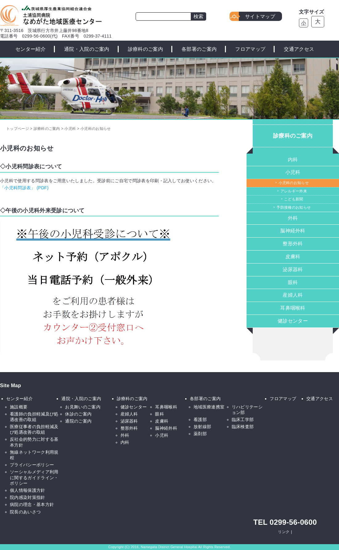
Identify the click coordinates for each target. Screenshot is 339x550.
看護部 (200, 419)
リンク (283, 532)
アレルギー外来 (293, 191)
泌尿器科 (293, 269)
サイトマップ (260, 16)
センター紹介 (30, 49)
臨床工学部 (243, 419)
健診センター (293, 320)
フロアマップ (250, 49)
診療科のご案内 (145, 49)
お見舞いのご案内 (82, 406)
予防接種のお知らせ (293, 207)
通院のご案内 (78, 421)
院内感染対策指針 (27, 497)
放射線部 (202, 426)
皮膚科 (292, 256)
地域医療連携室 (209, 406)
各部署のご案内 (199, 49)
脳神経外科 (292, 230)
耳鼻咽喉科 (292, 308)
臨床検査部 (243, 426)
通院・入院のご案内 (86, 49)
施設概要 (18, 406)
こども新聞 (293, 199)
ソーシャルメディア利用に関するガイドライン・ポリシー (34, 477)
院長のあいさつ (25, 511)
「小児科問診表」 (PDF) (24, 187)
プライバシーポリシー (32, 464)
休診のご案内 (78, 413)
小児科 (292, 172)
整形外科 (293, 243)
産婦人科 (293, 295)
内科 (293, 159)
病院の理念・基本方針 (32, 504)
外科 (293, 218)
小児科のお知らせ (294, 183)
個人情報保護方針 (27, 490)
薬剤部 (200, 433)
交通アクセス (299, 49)
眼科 (293, 282)
